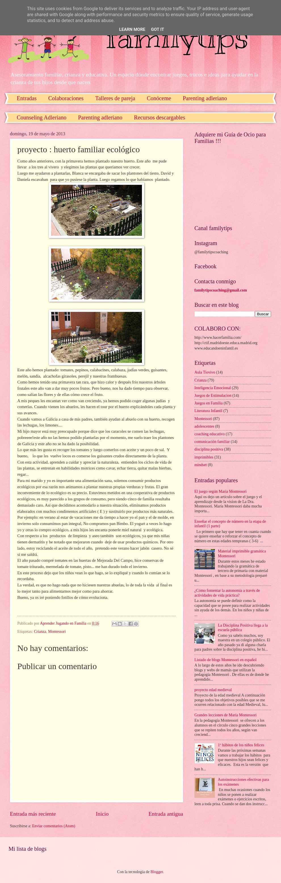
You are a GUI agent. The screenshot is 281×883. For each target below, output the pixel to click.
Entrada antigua (165, 814)
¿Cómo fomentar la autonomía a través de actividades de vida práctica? (227, 592)
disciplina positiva (208, 449)
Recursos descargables (159, 117)
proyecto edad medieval (213, 690)
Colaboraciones (65, 98)
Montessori (57, 631)
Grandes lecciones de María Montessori (225, 715)
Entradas (27, 98)
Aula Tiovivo (204, 372)
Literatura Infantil (208, 411)
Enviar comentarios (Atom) (53, 826)
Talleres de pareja (115, 98)
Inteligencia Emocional (212, 388)
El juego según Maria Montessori (220, 491)
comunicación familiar (212, 442)
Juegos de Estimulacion (212, 395)
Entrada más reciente (33, 814)
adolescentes (204, 426)
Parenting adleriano (100, 117)
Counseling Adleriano (41, 117)
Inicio (102, 814)
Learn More (132, 29)
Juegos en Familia (208, 403)
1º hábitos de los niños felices (241, 745)
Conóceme (159, 98)
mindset (200, 465)
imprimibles (203, 457)
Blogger (156, 872)
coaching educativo (209, 434)
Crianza (40, 631)
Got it (157, 29)
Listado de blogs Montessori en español (225, 660)
